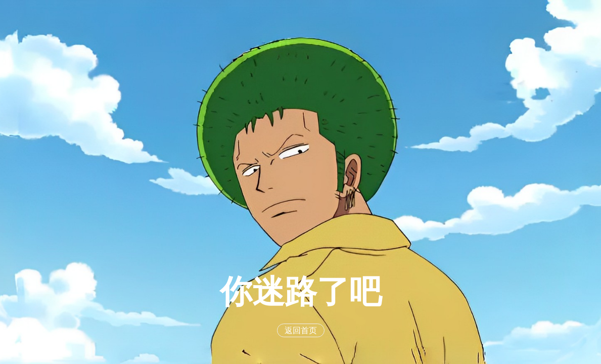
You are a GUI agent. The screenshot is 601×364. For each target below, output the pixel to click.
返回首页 (301, 330)
